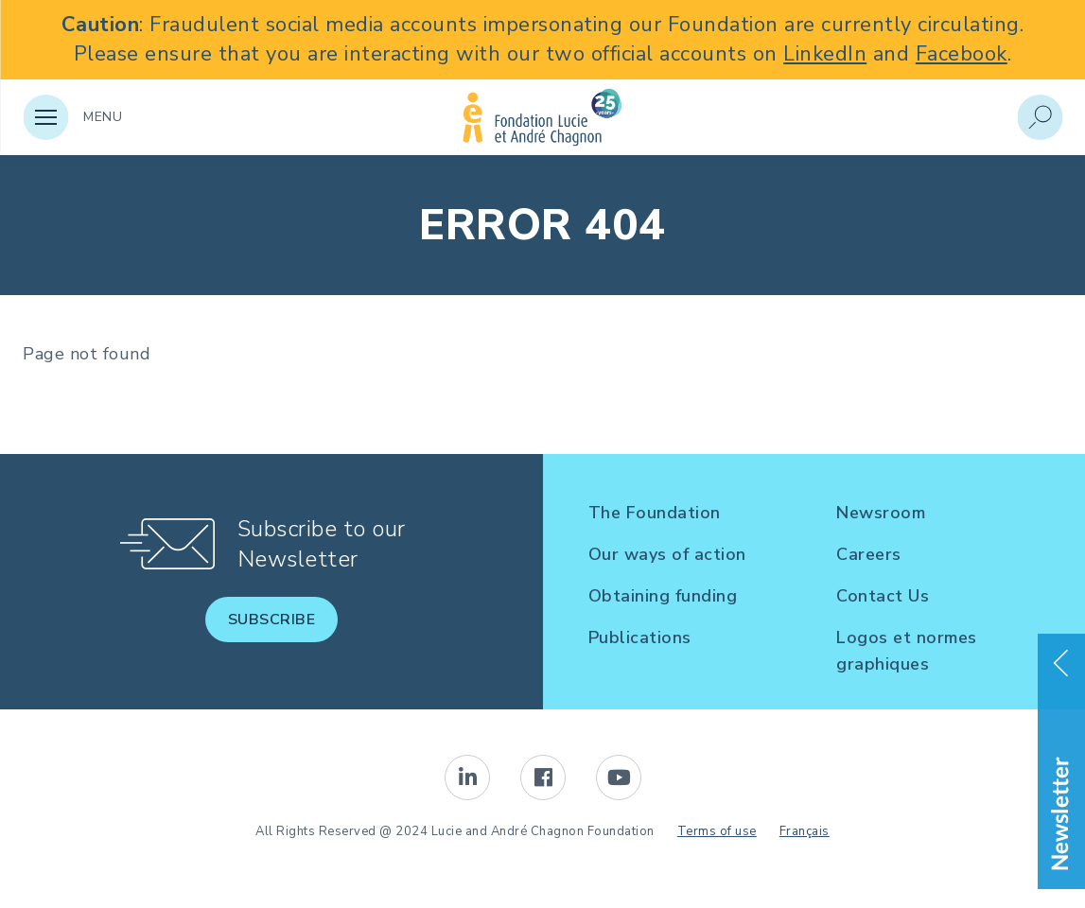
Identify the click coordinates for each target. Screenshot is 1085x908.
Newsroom (880, 512)
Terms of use (717, 831)
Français (804, 831)
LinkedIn (824, 54)
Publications (639, 637)
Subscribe (272, 619)
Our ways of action (667, 554)
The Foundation (654, 512)
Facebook (961, 54)
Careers (868, 554)
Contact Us (882, 596)
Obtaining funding (663, 596)
